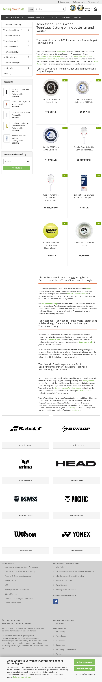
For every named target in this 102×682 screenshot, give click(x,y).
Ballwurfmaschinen (84, 390)
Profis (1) (7, 73)
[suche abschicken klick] (63, 9)
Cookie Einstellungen (13, 602)
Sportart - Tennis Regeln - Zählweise (18, 598)
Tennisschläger (42, 56)
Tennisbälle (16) (10, 46)
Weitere (77, 17)
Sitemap (72, 408)
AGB (6, 585)
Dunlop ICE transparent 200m (84, 244)
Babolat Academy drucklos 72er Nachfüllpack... (51, 245)
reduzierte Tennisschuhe (15, 643)
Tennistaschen (54, 56)
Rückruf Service (11, 594)
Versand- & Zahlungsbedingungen (18, 576)
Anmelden (17, 168)
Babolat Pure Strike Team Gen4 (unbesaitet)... (50, 197)
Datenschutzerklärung (22, 677)
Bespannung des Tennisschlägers (68, 388)
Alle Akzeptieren (84, 662)
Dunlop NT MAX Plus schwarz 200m (51, 100)
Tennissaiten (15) (11, 52)
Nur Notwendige (84, 668)
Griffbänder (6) (9, 57)
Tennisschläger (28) (13, 17)
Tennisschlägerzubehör (55, 59)
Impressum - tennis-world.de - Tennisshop (21, 567)
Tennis (88, 289)
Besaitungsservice (9, 645)
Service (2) (7, 68)
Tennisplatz (75, 410)
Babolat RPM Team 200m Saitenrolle (51, 148)
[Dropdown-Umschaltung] (31, 9)
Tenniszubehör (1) (11, 62)
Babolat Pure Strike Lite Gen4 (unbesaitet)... (84, 148)
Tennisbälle (77, 56)
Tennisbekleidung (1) (37, 17)
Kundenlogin (78, 2)
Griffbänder (41, 59)
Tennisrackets (36, 643)
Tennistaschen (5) (11, 41)
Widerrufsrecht (10, 580)
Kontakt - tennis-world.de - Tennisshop (20, 571)
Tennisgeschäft (88, 380)
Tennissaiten (87, 56)
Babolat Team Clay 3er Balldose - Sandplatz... (84, 196)
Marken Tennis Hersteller (77, 293)
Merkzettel (93, 2)
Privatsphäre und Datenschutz (17, 589)
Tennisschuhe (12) (61, 17)
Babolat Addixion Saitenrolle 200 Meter (84, 100)
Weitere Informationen (85, 674)
